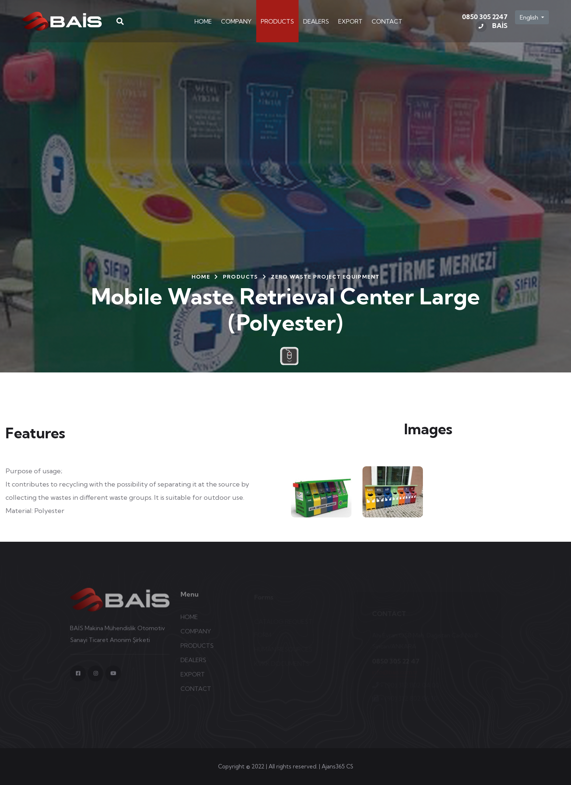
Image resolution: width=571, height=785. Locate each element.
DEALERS (316, 21)
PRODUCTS (277, 21)
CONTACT (387, 21)
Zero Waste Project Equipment (325, 276)
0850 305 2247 (485, 22)
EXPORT (350, 21)
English (530, 17)
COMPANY (236, 21)
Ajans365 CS (337, 766)
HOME (203, 21)
